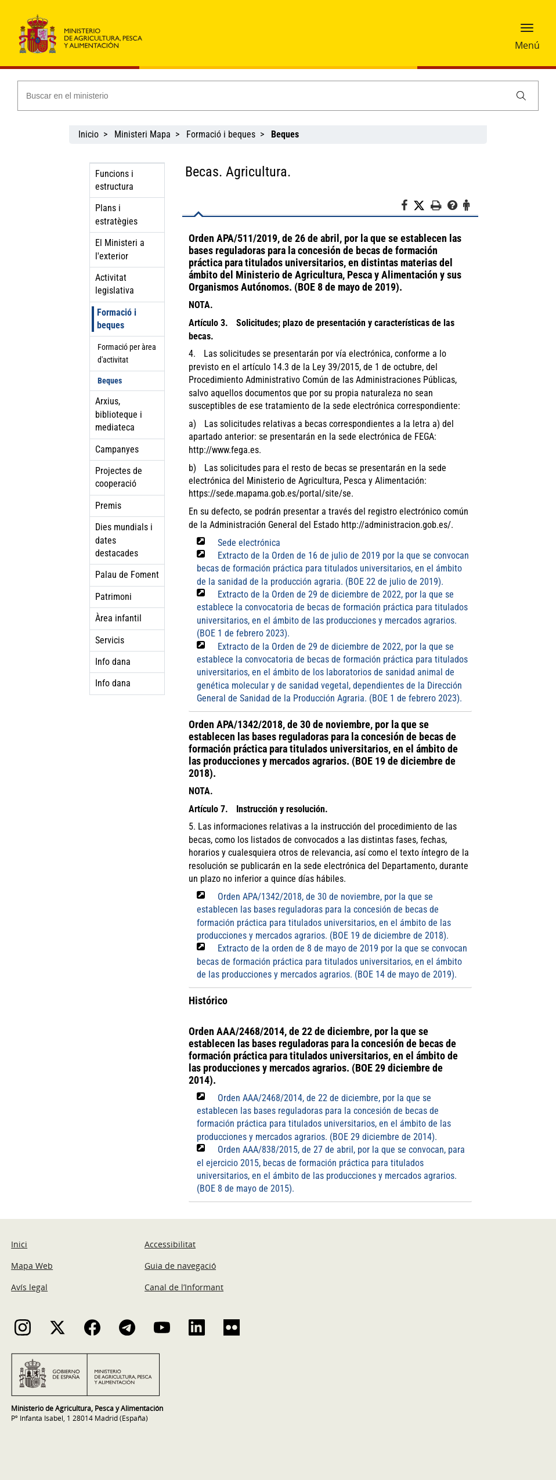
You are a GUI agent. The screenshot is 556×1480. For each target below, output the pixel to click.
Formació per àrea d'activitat (127, 353)
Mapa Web (32, 1265)
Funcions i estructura (114, 180)
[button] (527, 32)
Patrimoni (113, 596)
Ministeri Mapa (142, 134)
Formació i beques (220, 134)
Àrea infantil (118, 618)
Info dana (113, 661)
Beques (110, 380)
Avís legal (29, 1287)
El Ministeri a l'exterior (120, 249)
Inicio (88, 134)
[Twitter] (422, 206)
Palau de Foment (127, 574)
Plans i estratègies (116, 214)
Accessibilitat (170, 1244)
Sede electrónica (249, 542)
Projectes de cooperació (118, 477)
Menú (527, 45)
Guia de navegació (180, 1265)
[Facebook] (407, 207)
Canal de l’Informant (184, 1287)
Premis (108, 505)
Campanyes (117, 449)
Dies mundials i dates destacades (124, 540)
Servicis (109, 640)
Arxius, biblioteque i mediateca (118, 414)
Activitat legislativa (114, 284)
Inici (19, 1244)
